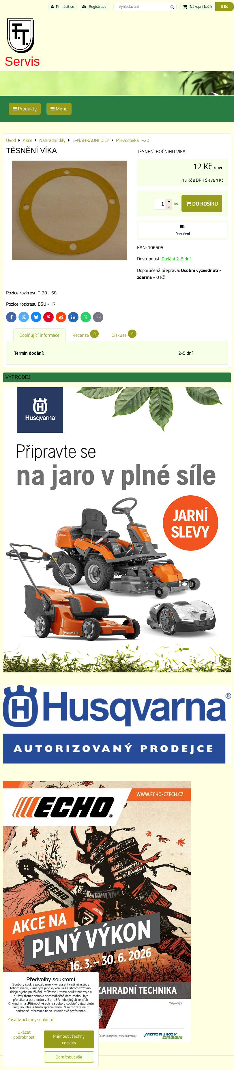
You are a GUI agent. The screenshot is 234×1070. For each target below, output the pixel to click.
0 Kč (224, 6)
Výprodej (17, 377)
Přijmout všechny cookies (69, 1039)
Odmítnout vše (68, 1057)
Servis (22, 61)
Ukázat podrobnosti (24, 1034)
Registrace (94, 6)
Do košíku (202, 203)
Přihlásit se (62, 6)
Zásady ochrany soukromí (31, 1019)
